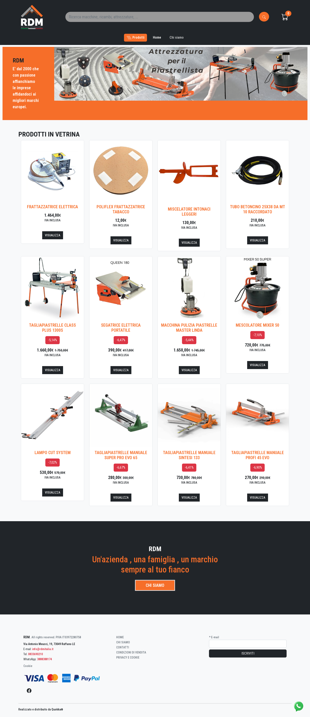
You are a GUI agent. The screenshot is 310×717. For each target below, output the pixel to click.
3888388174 (44, 659)
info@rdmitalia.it (42, 649)
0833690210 (35, 654)
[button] (135, 37)
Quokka (57, 709)
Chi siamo (155, 585)
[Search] (159, 17)
